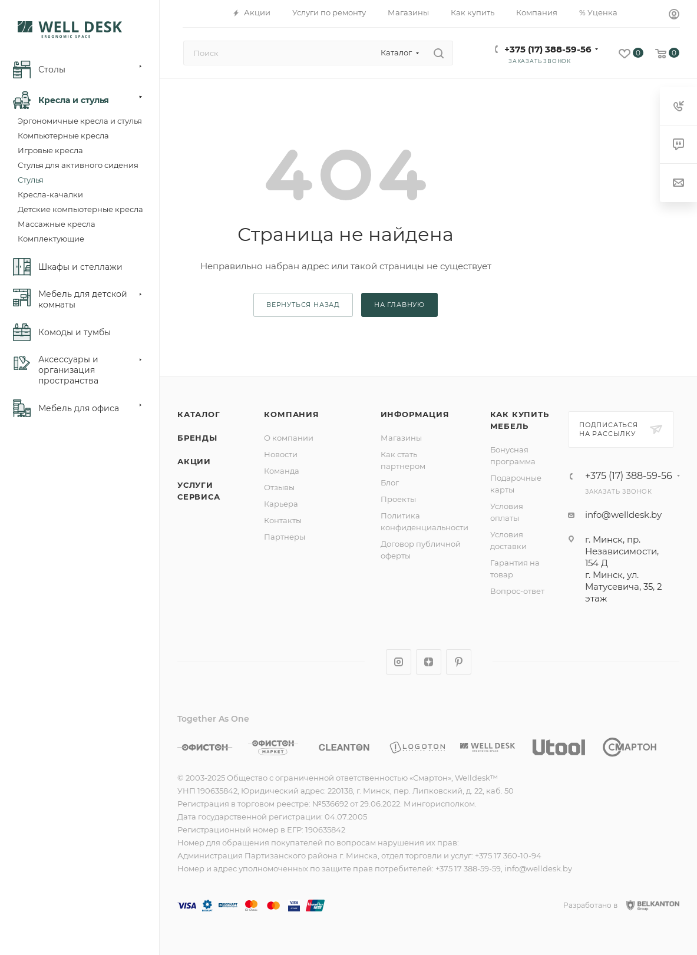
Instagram (398, 662)
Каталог (198, 414)
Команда (281, 470)
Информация (415, 414)
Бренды (197, 437)
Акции (194, 461)
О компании (288, 437)
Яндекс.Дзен (428, 662)
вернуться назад (303, 304)
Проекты (398, 499)
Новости (281, 454)
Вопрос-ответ (517, 591)
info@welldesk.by (623, 514)
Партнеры (284, 536)
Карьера (281, 503)
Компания (291, 414)
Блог (390, 482)
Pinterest (458, 662)
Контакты (283, 520)
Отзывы (279, 487)
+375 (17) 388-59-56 (548, 49)
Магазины (401, 437)
